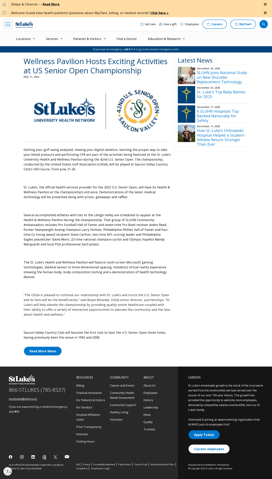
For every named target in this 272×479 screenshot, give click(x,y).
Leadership (150, 407)
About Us (149, 385)
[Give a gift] (168, 24)
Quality (148, 422)
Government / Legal (100, 468)
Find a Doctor (127, 39)
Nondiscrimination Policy (162, 464)
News (147, 415)
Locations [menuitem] (23, 39)
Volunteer (116, 419)
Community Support (123, 405)
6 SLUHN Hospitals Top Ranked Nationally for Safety (218, 115)
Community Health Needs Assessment (122, 395)
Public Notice (124, 464)
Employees (150, 393)
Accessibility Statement (104, 464)
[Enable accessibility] (7, 471)
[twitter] (56, 457)
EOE (78, 464)
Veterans (82, 434)
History (148, 400)
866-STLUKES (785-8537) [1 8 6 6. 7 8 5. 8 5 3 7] (37, 389)
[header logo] (24, 24)
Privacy (86, 464)
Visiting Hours (85, 441)
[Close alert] (265, 4)
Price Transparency (88, 427)
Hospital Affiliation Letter (88, 417)
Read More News (42, 351)
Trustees (149, 429)
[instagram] (22, 457)
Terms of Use (140, 464)
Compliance (82, 468)
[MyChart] (243, 24)
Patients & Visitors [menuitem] (87, 39)
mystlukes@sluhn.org (23, 399)
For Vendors (84, 407)
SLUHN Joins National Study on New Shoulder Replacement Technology (222, 77)
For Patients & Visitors (90, 400)
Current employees (209, 449)
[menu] (8, 24)
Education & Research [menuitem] (164, 39)
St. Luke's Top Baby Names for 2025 (221, 94)
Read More (51, 4)
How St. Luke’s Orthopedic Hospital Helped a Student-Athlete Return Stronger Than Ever (221, 137)
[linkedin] (33, 457)
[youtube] (67, 456)
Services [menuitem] (52, 39)
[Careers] (215, 24)
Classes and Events (122, 385)
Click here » (159, 13)
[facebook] (11, 457)
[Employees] (189, 24)
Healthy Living (119, 412)
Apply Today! (204, 435)
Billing (80, 385)
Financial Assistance (89, 393)
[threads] (44, 457)
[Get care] (148, 24)
